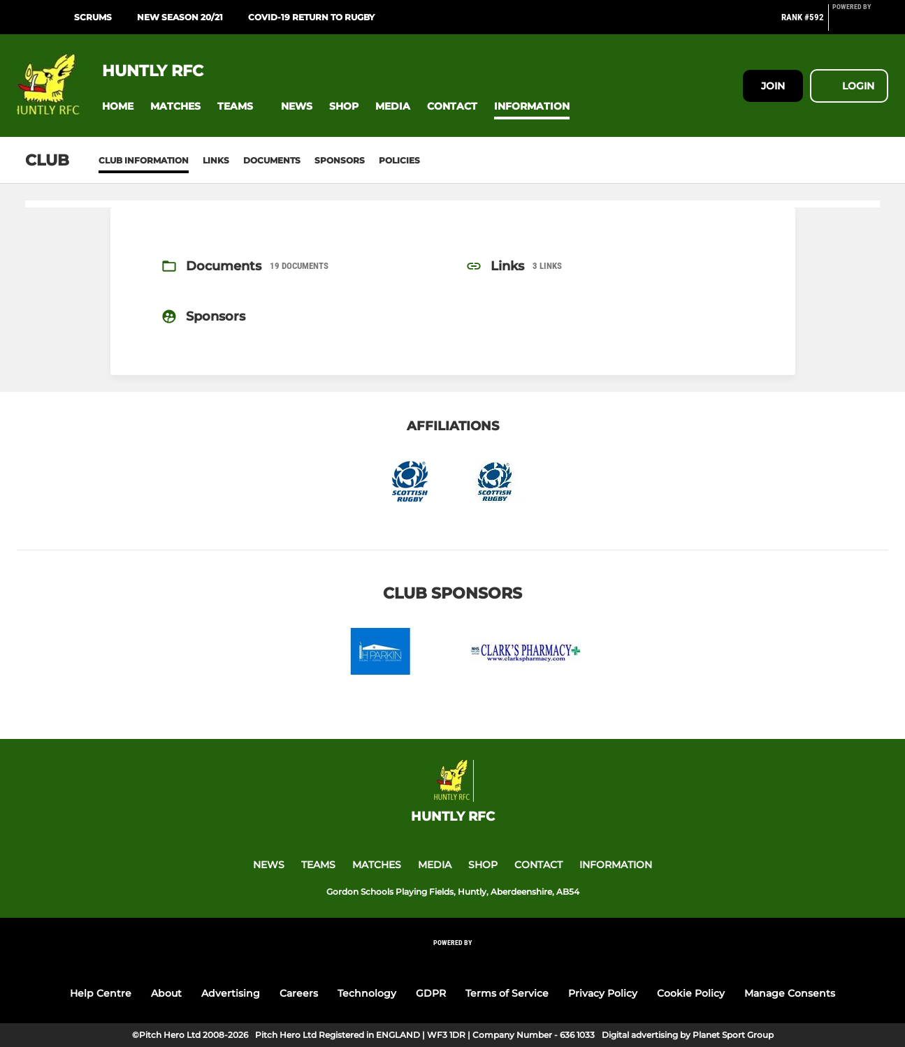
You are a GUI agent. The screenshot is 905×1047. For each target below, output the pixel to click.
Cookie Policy (691, 993)
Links (216, 160)
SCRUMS (93, 17)
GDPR (431, 993)
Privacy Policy (602, 993)
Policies (399, 160)
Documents (272, 160)
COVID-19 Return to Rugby (311, 17)
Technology (367, 993)
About (166, 993)
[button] (118, 106)
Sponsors (339, 160)
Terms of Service (507, 993)
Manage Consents (789, 993)
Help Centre (100, 993)
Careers (299, 993)
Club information (144, 160)
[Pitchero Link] (860, 23)
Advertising (230, 993)
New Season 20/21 (180, 17)
